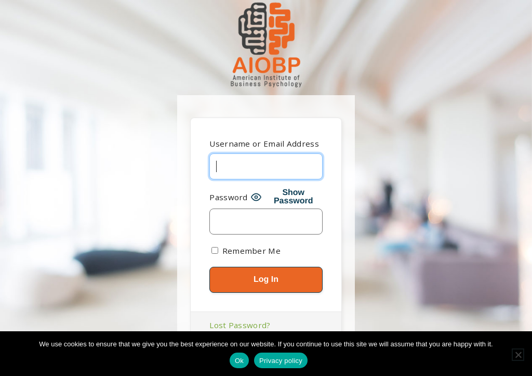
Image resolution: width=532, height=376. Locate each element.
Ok (239, 361)
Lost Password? (239, 325)
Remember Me (246, 250)
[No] (518, 354)
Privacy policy (280, 361)
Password (228, 197)
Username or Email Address (264, 143)
